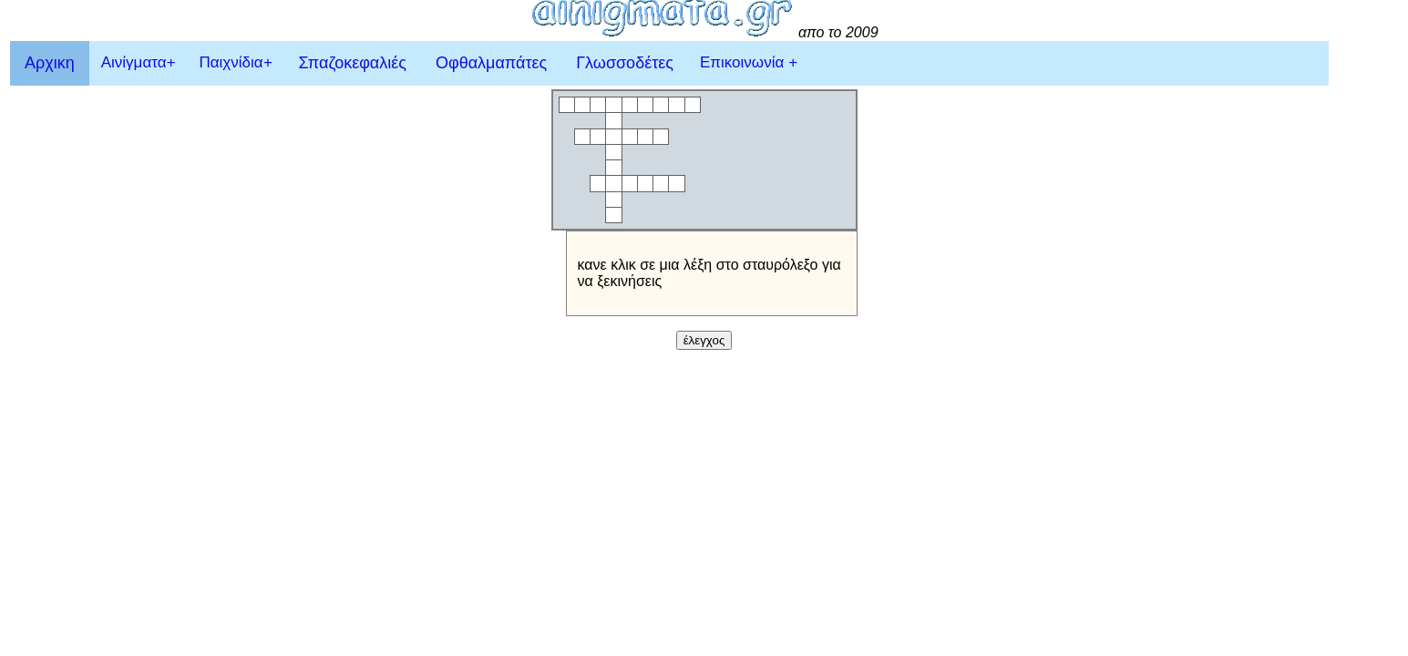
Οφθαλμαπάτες (491, 63)
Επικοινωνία (748, 62)
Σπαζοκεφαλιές (352, 63)
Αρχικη (50, 63)
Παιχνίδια (235, 62)
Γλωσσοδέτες (624, 63)
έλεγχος (704, 340)
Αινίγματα (138, 62)
